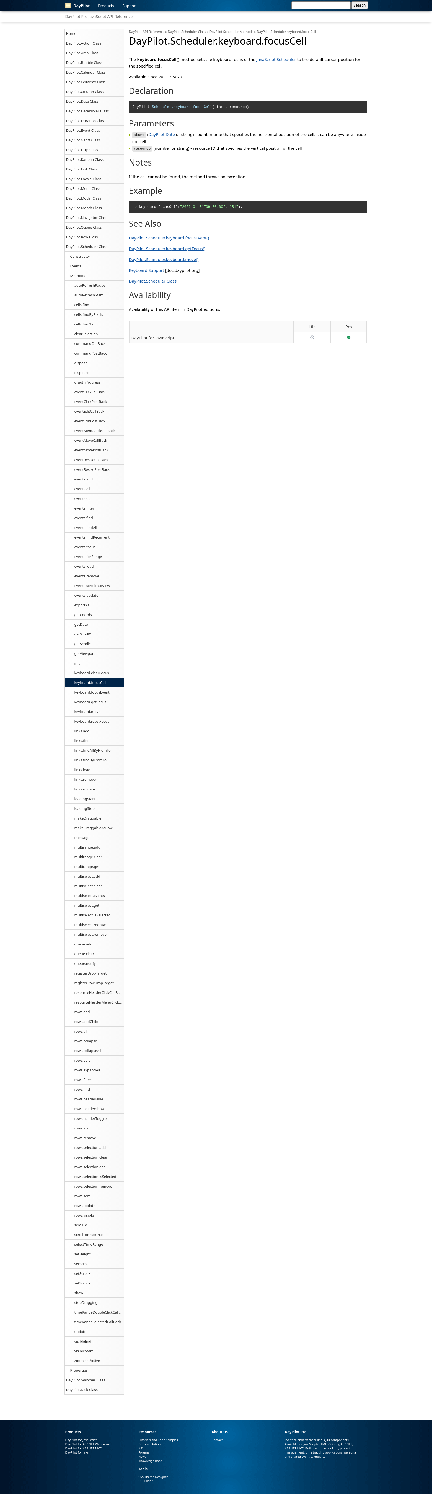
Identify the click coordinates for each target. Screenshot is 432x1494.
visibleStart (83, 1350)
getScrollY (82, 643)
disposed (82, 372)
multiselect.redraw (90, 924)
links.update (84, 789)
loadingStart (84, 798)
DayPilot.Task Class (82, 1389)
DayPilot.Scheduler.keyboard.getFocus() (167, 247)
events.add (83, 479)
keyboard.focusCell (90, 682)
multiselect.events (89, 895)
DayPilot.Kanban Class (85, 159)
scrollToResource (88, 1234)
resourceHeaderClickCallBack (98, 992)
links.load (82, 769)
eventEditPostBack (90, 420)
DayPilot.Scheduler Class (87, 246)
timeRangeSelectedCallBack (97, 1321)
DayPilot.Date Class (82, 101)
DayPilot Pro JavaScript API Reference (99, 16)
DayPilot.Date (161, 134)
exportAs (81, 605)
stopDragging (86, 1302)
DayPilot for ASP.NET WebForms (88, 1444)
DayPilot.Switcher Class (85, 1379)
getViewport (84, 653)
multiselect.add (87, 876)
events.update (86, 595)
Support (129, 5)
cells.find (81, 304)
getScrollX (82, 634)
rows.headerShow (89, 1108)
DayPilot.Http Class (82, 149)
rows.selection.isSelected (95, 1176)
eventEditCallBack (89, 411)
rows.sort (82, 1195)
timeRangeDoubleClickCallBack (99, 1312)
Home (71, 33)
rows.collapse (85, 1040)
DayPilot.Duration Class (86, 120)
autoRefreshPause (89, 285)
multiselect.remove (90, 934)
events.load (84, 566)
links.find (82, 740)
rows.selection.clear (91, 1157)
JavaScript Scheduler (276, 59)
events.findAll (85, 527)
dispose (80, 362)
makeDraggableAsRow (93, 827)
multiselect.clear (88, 885)
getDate (81, 624)
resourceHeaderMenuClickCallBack (99, 1002)
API (140, 1448)
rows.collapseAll (87, 1050)
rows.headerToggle (90, 1118)
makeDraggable (88, 818)
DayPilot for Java (77, 1452)
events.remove (86, 575)
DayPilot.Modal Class (83, 198)
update (80, 1331)
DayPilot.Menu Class (83, 188)
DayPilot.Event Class (83, 130)
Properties (79, 1370)
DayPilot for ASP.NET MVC (83, 1448)
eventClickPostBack (90, 401)
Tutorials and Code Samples (158, 1440)
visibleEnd (82, 1341)
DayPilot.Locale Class (84, 178)
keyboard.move (87, 711)
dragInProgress (87, 382)
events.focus (84, 546)
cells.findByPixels (88, 314)
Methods (77, 275)
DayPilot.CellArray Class (86, 81)
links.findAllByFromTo (92, 750)
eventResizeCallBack (91, 459)
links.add (82, 730)
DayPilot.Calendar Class (86, 72)
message (82, 837)
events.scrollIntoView (92, 585)
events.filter (84, 508)
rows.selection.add (90, 1147)
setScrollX (82, 1273)
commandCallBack (90, 343)
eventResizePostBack (92, 469)
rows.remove (85, 1137)
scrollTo (80, 1224)
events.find (83, 517)
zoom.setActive (87, 1360)
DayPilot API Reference (146, 31)
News (142, 1456)
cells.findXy (83, 324)
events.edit (83, 498)
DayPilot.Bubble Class (84, 62)
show (78, 1292)
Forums (143, 1452)
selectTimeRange (88, 1244)
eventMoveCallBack (90, 440)
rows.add (82, 1011)
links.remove (85, 779)
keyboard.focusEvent (92, 692)
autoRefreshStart (88, 295)
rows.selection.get (89, 1166)
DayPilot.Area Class (82, 52)
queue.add (83, 944)
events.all (82, 488)
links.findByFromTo (90, 760)
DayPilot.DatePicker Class (87, 110)
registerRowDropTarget (94, 982)
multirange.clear (88, 856)
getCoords (83, 614)
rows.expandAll (87, 1069)
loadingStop (84, 808)
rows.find (82, 1089)
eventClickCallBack (90, 391)
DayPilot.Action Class (83, 43)
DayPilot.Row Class (82, 236)
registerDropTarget (90, 973)
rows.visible (84, 1215)
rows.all (80, 1031)
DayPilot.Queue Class (84, 227)
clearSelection (86, 333)
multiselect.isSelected (92, 915)
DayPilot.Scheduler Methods (231, 31)
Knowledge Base (150, 1461)
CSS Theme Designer (153, 1477)
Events (75, 265)
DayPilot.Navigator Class (86, 217)
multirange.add (87, 847)
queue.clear (84, 953)
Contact (217, 1440)
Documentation (149, 1444)
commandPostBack (90, 353)
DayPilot (77, 5)
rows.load (82, 1128)
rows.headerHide (88, 1099)
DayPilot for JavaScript (152, 337)
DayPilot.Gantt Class (83, 140)
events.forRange (88, 556)
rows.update (84, 1205)
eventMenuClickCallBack (94, 430)
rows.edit (82, 1060)
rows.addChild (86, 1021)
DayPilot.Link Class (82, 169)
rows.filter (82, 1079)
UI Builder (145, 1481)
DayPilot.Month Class (84, 207)
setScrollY (82, 1283)
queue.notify (85, 963)
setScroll (81, 1263)
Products (106, 5)
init (77, 663)
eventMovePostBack (91, 450)
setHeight (82, 1254)
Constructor (80, 256)
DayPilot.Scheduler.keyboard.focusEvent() (169, 237)
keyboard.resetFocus (91, 721)
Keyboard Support (146, 269)
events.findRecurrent (92, 537)
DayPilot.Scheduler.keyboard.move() (164, 258)
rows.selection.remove (93, 1186)
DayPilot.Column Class (85, 91)
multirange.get (87, 866)
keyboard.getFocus (90, 701)
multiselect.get (86, 905)
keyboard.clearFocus (91, 672)
